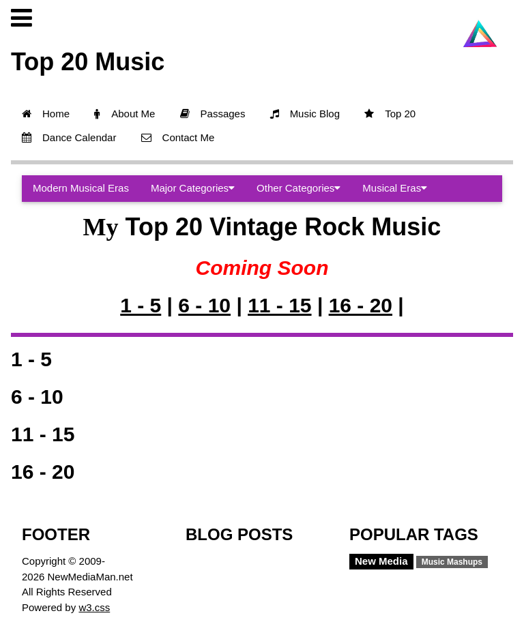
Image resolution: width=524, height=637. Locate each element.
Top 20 (390, 113)
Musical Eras (394, 188)
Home (46, 113)
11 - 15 (279, 305)
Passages (213, 113)
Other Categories (298, 188)
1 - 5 (140, 305)
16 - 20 (360, 305)
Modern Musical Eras (81, 188)
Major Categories (193, 188)
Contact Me (178, 137)
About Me (124, 113)
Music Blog (305, 113)
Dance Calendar (69, 137)
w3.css (94, 607)
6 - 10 (204, 305)
